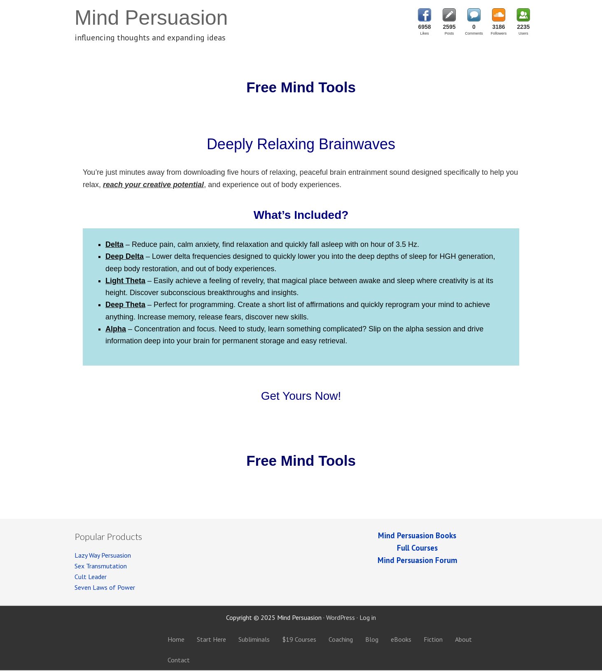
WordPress (340, 617)
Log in (367, 617)
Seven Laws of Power (105, 587)
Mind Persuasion (151, 17)
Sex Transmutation (101, 566)
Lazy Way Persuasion (103, 555)
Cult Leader (91, 576)
